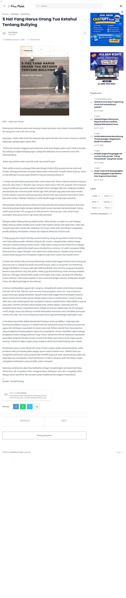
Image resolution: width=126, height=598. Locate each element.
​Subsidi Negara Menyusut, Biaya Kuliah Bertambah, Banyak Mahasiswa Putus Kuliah (106, 122)
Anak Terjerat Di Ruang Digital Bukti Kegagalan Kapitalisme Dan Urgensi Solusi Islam (108, 173)
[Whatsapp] (19, 593)
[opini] (97, 116)
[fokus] (108, 207)
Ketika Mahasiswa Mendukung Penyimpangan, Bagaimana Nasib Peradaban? (108, 139)
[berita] (108, 196)
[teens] (109, 99)
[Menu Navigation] (4, 6)
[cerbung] (107, 202)
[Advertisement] (106, 236)
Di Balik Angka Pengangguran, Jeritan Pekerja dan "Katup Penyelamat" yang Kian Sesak (108, 156)
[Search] (69, 6)
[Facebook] (4, 593)
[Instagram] (8, 593)
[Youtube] (15, 593)
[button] (121, 6)
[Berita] (95, 202)
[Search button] (38, 6)
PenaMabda (45, 594)
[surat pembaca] (101, 99)
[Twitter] (11, 593)
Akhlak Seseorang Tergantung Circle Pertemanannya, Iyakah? (108, 104)
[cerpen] (96, 207)
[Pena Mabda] (45, 38)
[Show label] (100, 214)
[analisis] (95, 196)
